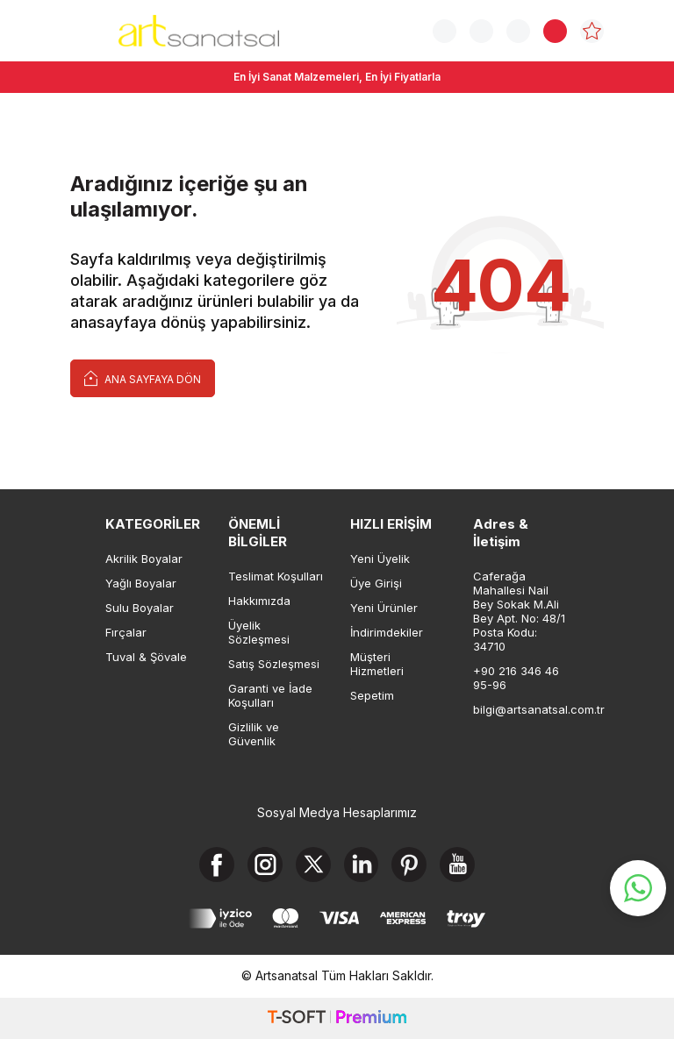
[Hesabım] (518, 31)
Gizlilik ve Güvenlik (253, 734)
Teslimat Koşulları (275, 576)
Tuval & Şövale (146, 657)
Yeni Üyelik (380, 559)
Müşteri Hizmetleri (377, 664)
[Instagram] (265, 864)
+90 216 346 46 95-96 (516, 678)
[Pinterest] (409, 864)
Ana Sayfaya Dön (142, 377)
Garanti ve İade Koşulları (270, 695)
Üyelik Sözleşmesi (259, 632)
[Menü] (81, 29)
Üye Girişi (376, 583)
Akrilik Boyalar (144, 559)
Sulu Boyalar (139, 608)
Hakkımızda (259, 601)
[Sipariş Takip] (481, 31)
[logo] (198, 30)
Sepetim (372, 695)
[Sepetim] (555, 31)
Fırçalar (126, 632)
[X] (313, 864)
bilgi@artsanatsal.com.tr (521, 709)
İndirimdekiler (386, 632)
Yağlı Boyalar (140, 583)
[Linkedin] (361, 864)
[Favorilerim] (592, 31)
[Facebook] (216, 864)
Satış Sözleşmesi (273, 664)
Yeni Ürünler (384, 608)
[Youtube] (458, 864)
